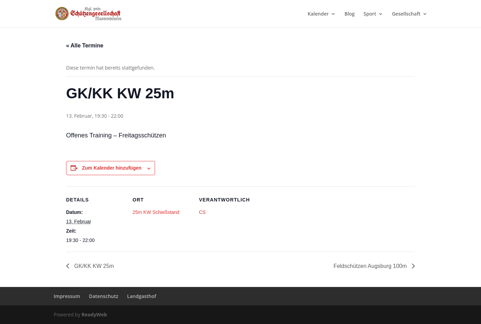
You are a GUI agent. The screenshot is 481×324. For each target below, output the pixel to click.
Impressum (67, 296)
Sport (370, 14)
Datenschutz (103, 296)
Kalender (318, 14)
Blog (349, 14)
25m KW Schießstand (156, 212)
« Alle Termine (84, 45)
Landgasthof (141, 296)
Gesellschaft (406, 14)
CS (202, 212)
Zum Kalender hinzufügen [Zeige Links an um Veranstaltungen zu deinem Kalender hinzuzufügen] (112, 168)
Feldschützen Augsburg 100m (371, 266)
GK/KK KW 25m (93, 266)
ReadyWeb (94, 314)
